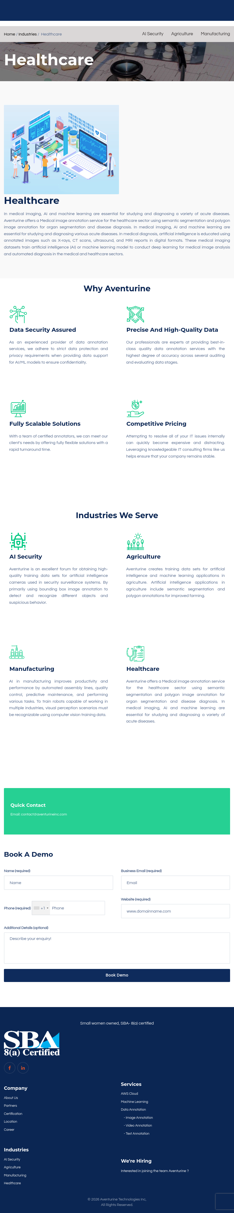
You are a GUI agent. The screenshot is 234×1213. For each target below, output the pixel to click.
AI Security (152, 34)
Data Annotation (133, 1109)
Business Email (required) (141, 871)
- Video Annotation (138, 1125)
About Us (11, 1098)
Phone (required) (17, 908)
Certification (13, 1114)
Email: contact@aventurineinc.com (38, 814)
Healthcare (12, 1183)
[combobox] (41, 908)
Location (10, 1121)
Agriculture (182, 34)
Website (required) (136, 899)
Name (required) (17, 871)
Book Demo (117, 975)
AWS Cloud (129, 1094)
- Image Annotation (138, 1118)
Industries (28, 34)
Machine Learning (134, 1102)
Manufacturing (215, 34)
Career (9, 1130)
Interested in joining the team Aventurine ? (155, 1171)
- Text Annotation (137, 1133)
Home (9, 34)
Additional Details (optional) (26, 928)
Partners (10, 1106)
